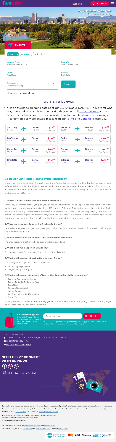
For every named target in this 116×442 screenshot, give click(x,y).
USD (79, 4)
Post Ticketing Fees (43, 429)
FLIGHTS (16, 44)
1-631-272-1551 (102, 3)
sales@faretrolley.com (17, 341)
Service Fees (15, 115)
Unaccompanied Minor (21, 93)
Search (68, 84)
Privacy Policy (56, 324)
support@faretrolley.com (18, 344)
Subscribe (92, 316)
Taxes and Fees (89, 111)
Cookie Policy (63, 429)
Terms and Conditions (80, 118)
